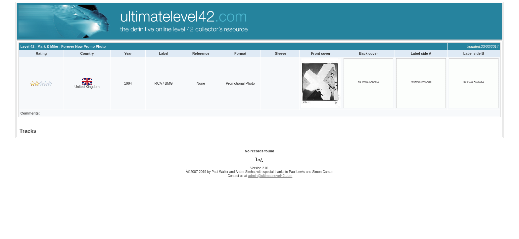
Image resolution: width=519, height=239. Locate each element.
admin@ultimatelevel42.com (270, 176)
